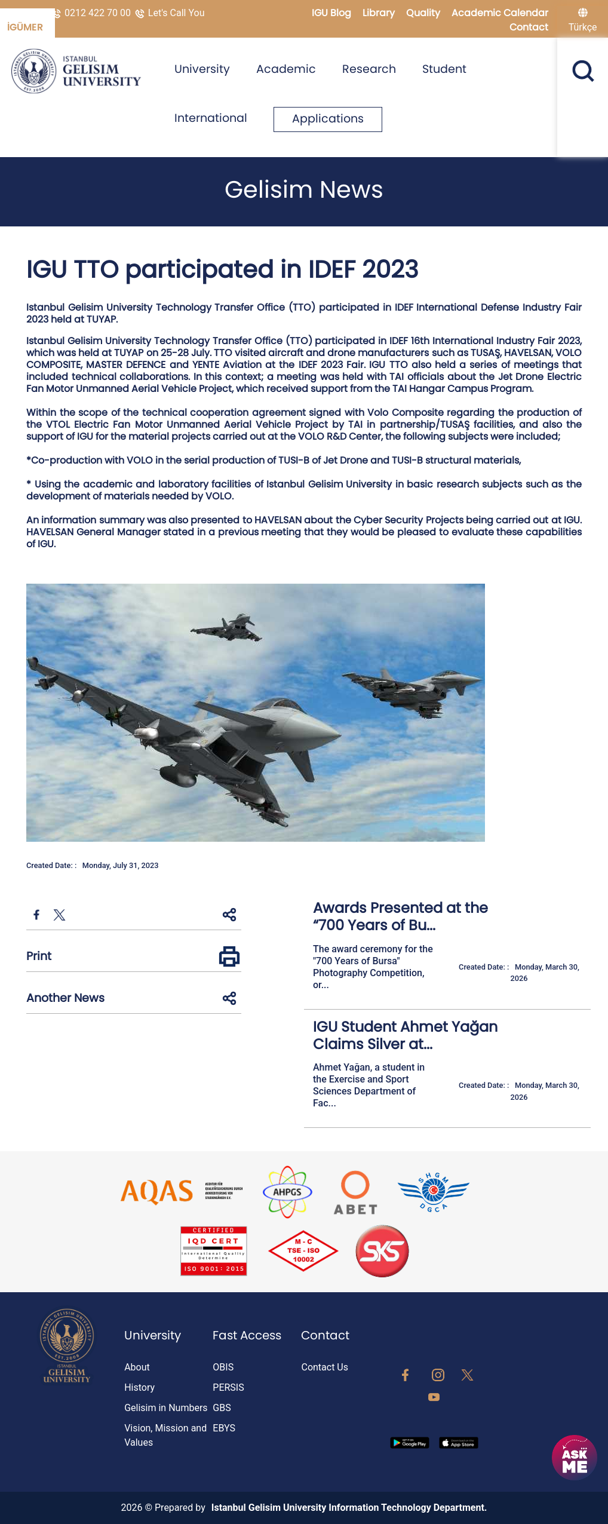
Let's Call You (169, 13)
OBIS (223, 1367)
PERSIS (228, 1387)
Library (380, 13)
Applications (328, 119)
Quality (424, 13)
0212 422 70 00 (91, 13)
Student (444, 69)
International (210, 118)
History (139, 1387)
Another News (65, 998)
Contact (528, 27)
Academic (286, 69)
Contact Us (324, 1367)
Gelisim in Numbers (165, 1407)
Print (38, 956)
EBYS (224, 1428)
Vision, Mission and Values (165, 1435)
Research (369, 69)
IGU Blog (333, 13)
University (202, 69)
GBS (222, 1407)
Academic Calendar (500, 13)
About (137, 1367)
